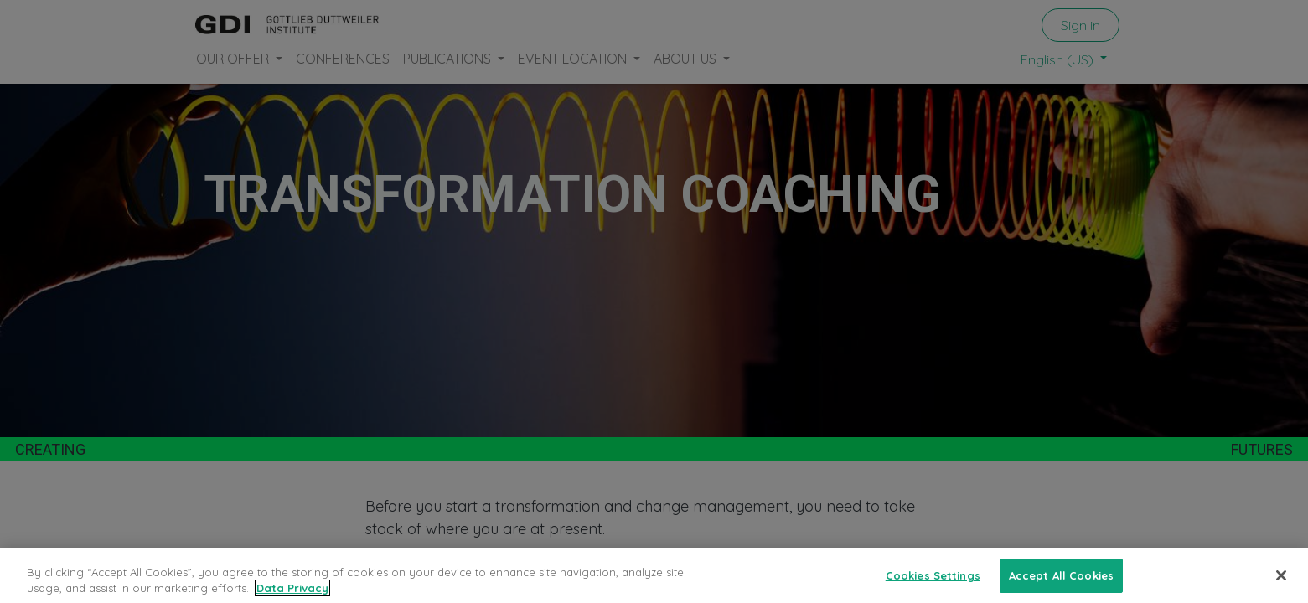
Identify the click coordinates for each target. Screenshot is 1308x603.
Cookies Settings (933, 585)
